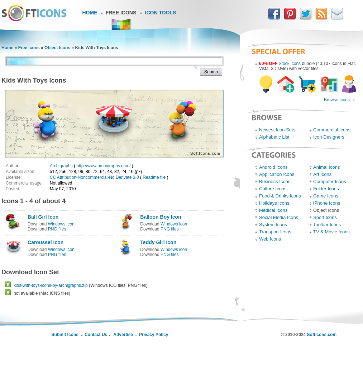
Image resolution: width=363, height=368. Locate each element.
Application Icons (276, 174)
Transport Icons (275, 231)
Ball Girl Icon (43, 217)
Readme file (154, 177)
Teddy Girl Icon (158, 242)
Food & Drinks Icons (280, 196)
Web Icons (270, 239)
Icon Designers (328, 137)
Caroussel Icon (45, 242)
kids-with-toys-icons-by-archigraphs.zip (51, 285)
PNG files (57, 229)
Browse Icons (337, 99)
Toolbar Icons (327, 224)
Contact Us (96, 334)
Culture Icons (273, 188)
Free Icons (121, 12)
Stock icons (290, 63)
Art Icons (322, 174)
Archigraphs (61, 165)
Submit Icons (65, 334)
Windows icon (61, 224)
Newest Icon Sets (277, 129)
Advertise (123, 334)
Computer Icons (329, 181)
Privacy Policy (153, 334)
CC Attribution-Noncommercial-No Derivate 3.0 (94, 177)
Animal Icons (326, 167)
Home (89, 12)
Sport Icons (325, 217)
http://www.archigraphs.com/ (104, 165)
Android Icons (273, 167)
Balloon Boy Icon (160, 217)
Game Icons (325, 196)
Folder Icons (326, 188)
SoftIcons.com (322, 334)
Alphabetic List (274, 137)
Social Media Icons (278, 217)
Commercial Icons (331, 129)
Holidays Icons (274, 203)
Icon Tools (160, 12)
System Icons (273, 224)
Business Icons (274, 181)
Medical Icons (273, 210)
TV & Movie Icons (331, 231)
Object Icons (57, 47)
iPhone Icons (326, 203)
